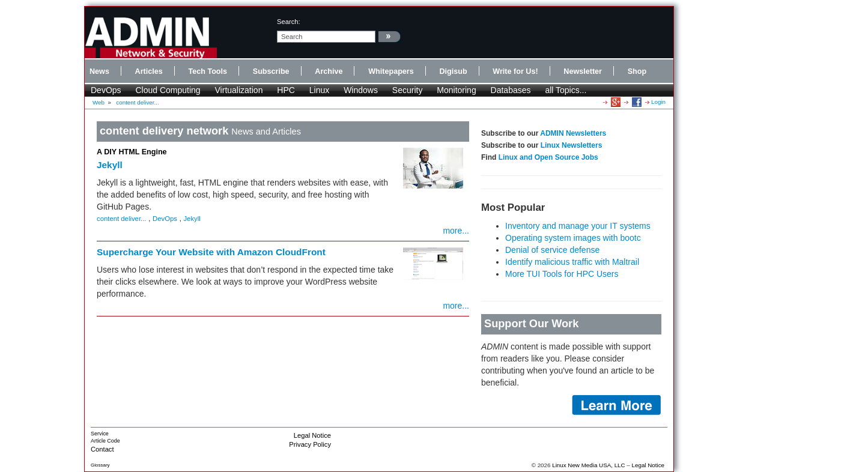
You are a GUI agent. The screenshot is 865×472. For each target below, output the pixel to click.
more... (456, 230)
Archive (328, 71)
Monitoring (456, 90)
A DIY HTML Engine (132, 152)
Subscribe (271, 71)
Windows (361, 90)
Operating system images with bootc (573, 238)
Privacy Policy (310, 444)
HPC (286, 90)
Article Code (105, 441)
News (99, 71)
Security (407, 90)
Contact (102, 449)
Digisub (453, 71)
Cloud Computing (167, 90)
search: (288, 21)
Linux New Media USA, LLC (588, 465)
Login (658, 101)
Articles (149, 71)
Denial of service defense (552, 250)
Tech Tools (207, 71)
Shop (637, 71)
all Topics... (565, 90)
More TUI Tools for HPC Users (562, 274)
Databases (511, 90)
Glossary (100, 465)
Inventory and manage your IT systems (578, 226)
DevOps (106, 90)
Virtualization (239, 90)
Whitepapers (391, 71)
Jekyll (110, 165)
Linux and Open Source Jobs (548, 157)
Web (99, 102)
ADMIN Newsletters (573, 133)
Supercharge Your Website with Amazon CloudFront (211, 252)
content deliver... (137, 102)
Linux (319, 90)
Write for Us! (515, 71)
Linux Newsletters (571, 145)
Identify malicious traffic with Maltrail (572, 262)
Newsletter (582, 71)
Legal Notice (312, 435)
